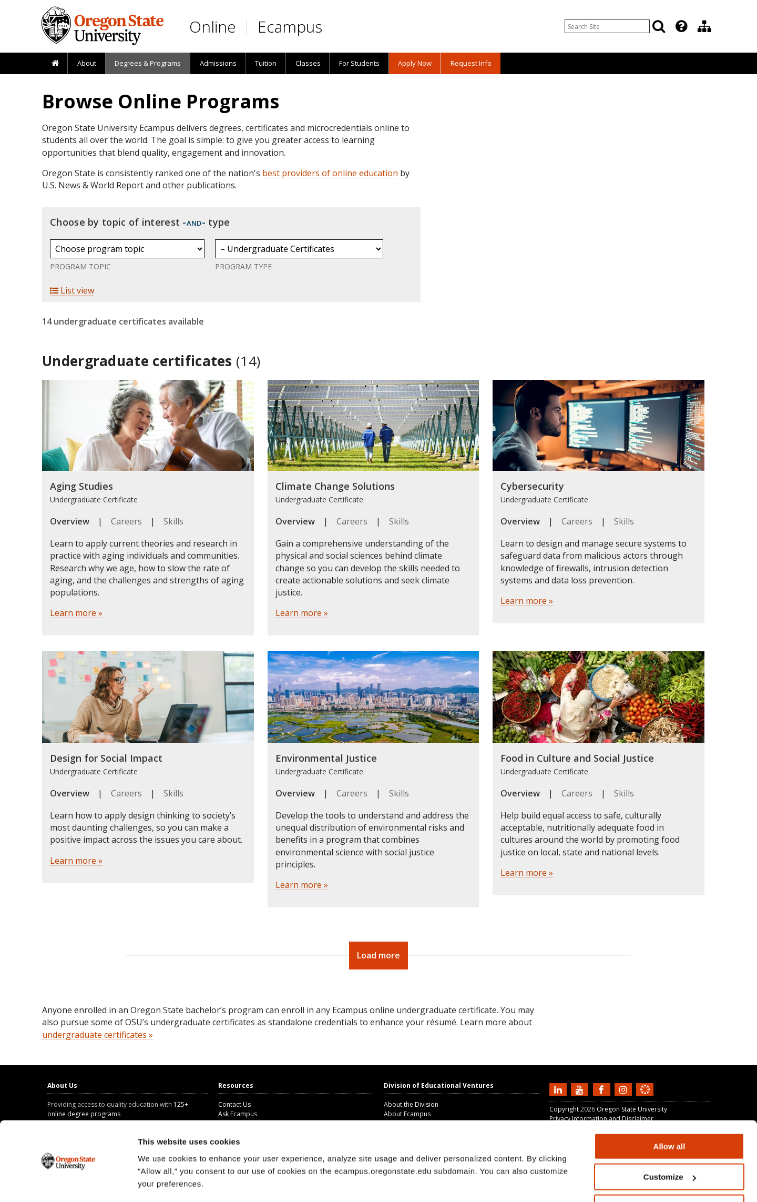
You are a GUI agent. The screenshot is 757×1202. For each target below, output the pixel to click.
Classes (308, 63)
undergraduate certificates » (97, 1035)
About (86, 63)
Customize (669, 1145)
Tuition (266, 63)
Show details (162, 1180)
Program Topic (80, 266)
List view (72, 290)
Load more (378, 955)
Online (212, 26)
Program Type (243, 266)
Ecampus (290, 26)
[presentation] (680, 26)
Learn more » (76, 613)
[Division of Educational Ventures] (704, 26)
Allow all (669, 1114)
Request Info (471, 63)
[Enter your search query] (607, 26)
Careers (126, 521)
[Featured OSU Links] (681, 26)
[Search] (659, 26)
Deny (669, 1175)
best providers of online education (330, 173)
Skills (173, 521)
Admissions (218, 63)
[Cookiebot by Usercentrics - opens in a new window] (68, 1181)
